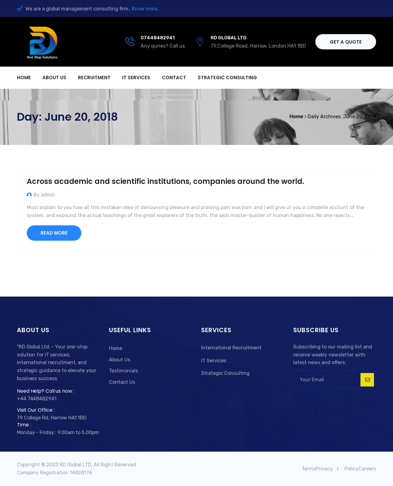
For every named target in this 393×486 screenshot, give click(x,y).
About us (54, 77)
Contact (174, 77)
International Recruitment (231, 348)
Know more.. (146, 9)
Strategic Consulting (227, 77)
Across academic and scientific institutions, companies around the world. (165, 181)
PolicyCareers (360, 469)
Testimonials (123, 371)
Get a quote (346, 42)
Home (24, 77)
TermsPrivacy (317, 469)
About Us (119, 360)
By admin (44, 195)
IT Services (136, 77)
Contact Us (122, 382)
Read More (54, 233)
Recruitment (94, 77)
